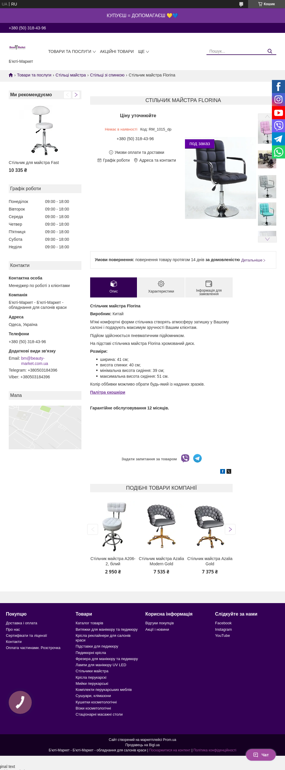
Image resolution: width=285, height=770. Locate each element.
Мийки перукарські (92, 683)
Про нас (13, 629)
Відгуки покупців (159, 623)
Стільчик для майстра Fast (34, 162)
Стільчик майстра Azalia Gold (210, 561)
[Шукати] (269, 51)
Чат (261, 754)
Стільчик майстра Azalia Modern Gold (161, 561)
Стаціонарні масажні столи (99, 714)
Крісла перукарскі (91, 677)
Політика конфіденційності (214, 750)
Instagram (223, 629)
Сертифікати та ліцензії (26, 635)
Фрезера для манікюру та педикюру (107, 659)
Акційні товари (117, 51)
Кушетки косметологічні (96, 702)
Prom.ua (169, 740)
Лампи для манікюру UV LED (101, 665)
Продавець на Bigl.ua (142, 745)
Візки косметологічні (93, 708)
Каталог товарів (89, 623)
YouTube (222, 635)
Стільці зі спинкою (107, 75)
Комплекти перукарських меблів (104, 689)
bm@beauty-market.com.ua (34, 361)
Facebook (223, 623)
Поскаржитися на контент (169, 750)
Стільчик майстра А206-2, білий (113, 561)
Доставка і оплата (21, 623)
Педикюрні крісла (91, 652)
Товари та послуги (69, 51)
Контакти (14, 641)
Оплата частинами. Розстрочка (33, 648)
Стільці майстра (71, 75)
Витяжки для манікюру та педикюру (107, 629)
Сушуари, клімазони (93, 696)
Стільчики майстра (92, 671)
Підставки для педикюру (97, 646)
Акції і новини (157, 629)
